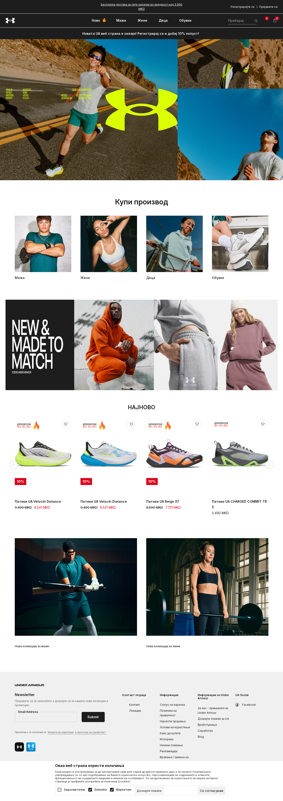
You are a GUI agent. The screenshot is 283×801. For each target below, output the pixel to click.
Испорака (166, 739)
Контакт (134, 704)
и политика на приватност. (90, 732)
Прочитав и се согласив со (60, 732)
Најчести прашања (173, 721)
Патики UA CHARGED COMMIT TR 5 (239, 504)
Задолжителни (74, 789)
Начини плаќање (171, 745)
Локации (135, 710)
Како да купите (170, 733)
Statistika (100, 789)
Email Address (28, 712)
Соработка (205, 730)
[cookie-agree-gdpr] (212, 791)
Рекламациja (168, 751)
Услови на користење (175, 727)
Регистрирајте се (243, 7)
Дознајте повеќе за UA (213, 718)
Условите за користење (61, 732)
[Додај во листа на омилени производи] (66, 424)
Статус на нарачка (172, 704)
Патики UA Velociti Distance (38, 501)
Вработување (207, 724)
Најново (141, 407)
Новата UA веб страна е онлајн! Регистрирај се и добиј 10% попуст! (140, 33)
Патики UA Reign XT (162, 501)
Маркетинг (124, 789)
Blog (201, 736)
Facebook (249, 704)
